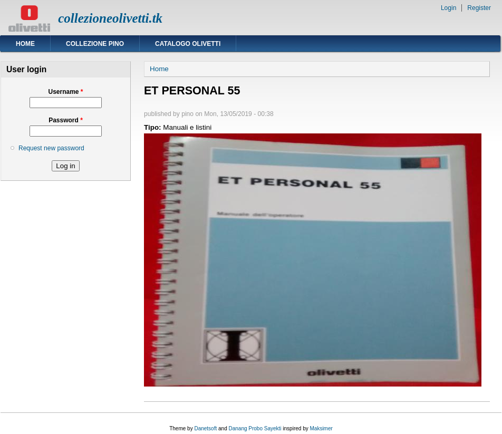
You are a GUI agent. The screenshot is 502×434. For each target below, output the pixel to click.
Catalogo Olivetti (187, 43)
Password (66, 120)
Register (479, 8)
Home (25, 43)
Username (65, 91)
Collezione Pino (95, 43)
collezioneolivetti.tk (110, 18)
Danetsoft (205, 428)
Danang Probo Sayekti (254, 428)
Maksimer (321, 428)
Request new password (51, 148)
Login (448, 8)
